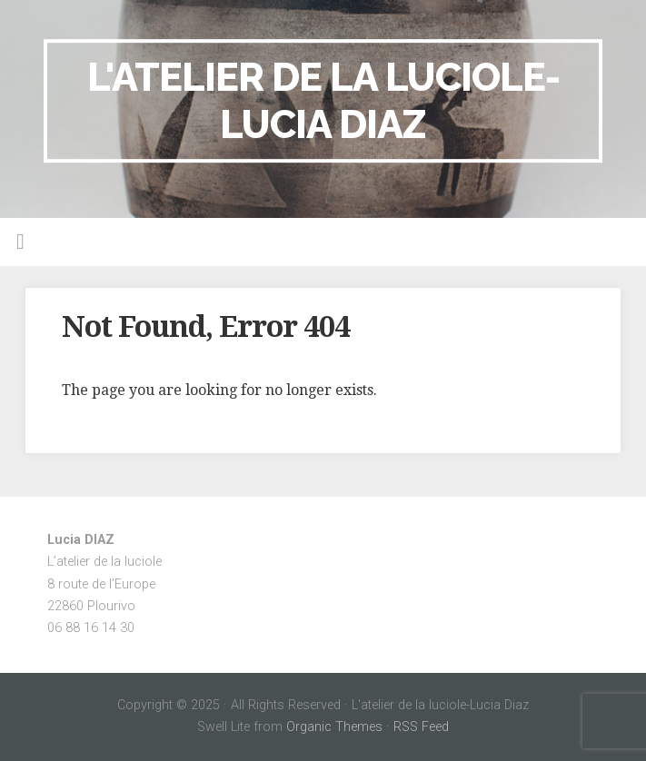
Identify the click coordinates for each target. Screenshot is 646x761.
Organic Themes (334, 727)
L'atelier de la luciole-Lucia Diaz (323, 100)
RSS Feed (421, 727)
